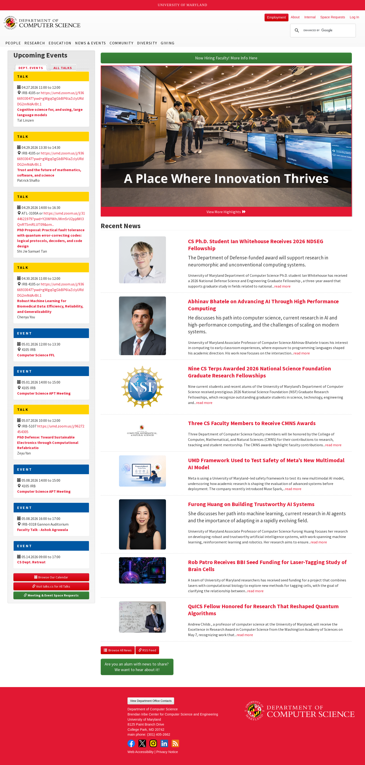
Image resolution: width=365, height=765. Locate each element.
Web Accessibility (140, 752)
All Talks (63, 68)
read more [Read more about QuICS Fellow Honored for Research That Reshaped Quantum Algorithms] (245, 634)
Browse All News (118, 650)
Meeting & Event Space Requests (51, 595)
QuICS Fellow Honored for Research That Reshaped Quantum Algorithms (263, 610)
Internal (309, 17)
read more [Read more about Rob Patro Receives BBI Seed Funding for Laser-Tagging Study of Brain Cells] (255, 590)
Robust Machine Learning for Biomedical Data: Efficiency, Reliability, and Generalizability (50, 306)
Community (121, 43)
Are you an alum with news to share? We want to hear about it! (137, 666)
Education (60, 43)
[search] (322, 30)
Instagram (153, 743)
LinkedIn (164, 743)
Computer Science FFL (36, 355)
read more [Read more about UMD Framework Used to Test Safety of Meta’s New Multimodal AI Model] (293, 488)
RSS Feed (147, 650)
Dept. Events (33, 67)
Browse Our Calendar (51, 577)
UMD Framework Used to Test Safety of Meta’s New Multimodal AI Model (266, 464)
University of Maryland (182, 5)
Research (34, 43)
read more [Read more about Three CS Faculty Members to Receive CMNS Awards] (333, 444)
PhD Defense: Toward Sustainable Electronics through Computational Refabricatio (47, 442)
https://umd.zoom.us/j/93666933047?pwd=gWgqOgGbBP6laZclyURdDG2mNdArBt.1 (50, 98)
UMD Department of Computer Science (42, 23)
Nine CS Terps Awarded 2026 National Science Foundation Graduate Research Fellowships (259, 372)
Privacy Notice (167, 752)
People (13, 43)
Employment (276, 17)
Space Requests (332, 17)
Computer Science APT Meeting (44, 393)
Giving (168, 43)
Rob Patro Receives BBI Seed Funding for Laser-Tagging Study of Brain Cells (267, 565)
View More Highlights (226, 211)
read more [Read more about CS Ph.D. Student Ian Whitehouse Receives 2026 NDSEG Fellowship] (282, 286)
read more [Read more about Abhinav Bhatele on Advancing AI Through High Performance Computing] (301, 353)
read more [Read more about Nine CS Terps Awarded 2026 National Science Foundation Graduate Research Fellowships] (204, 402)
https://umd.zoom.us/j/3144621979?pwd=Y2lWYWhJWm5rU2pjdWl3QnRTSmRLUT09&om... (51, 219)
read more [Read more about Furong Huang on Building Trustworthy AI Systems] (319, 542)
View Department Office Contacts (151, 701)
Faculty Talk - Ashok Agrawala (42, 529)
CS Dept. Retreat (31, 562)
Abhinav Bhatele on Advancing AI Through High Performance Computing (263, 305)
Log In (354, 17)
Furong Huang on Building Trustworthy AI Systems (251, 504)
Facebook (131, 743)
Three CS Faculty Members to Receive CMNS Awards (252, 423)
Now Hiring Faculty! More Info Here (226, 58)
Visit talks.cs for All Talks (51, 586)
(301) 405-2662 (158, 734)
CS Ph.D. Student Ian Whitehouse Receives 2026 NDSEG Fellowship (255, 245)
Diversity (147, 43)
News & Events (90, 43)
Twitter (142, 743)
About (295, 17)
